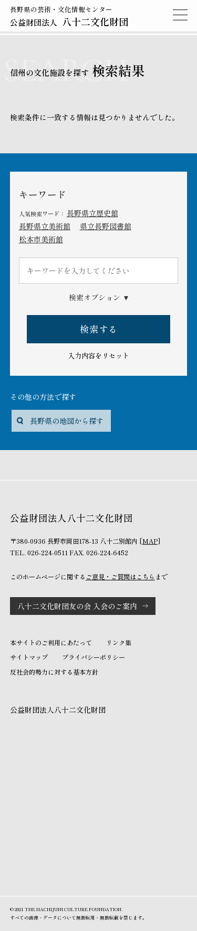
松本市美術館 (41, 239)
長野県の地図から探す (66, 421)
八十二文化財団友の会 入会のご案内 (77, 606)
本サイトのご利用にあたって (51, 642)
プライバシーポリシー (93, 657)
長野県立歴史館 (92, 213)
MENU (180, 15)
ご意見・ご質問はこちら (120, 576)
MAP (150, 541)
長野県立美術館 (44, 226)
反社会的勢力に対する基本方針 (54, 672)
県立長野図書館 (105, 226)
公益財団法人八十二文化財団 (58, 709)
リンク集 (118, 642)
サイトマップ (29, 657)
